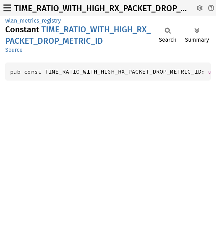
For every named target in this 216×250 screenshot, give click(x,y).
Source (14, 50)
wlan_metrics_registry (33, 20)
